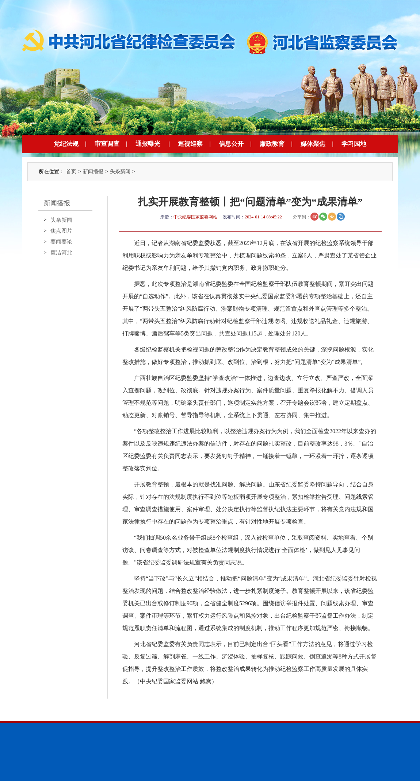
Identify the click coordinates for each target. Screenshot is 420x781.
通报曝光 (147, 143)
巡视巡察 (190, 143)
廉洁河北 (61, 253)
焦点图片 (61, 231)
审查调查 (107, 143)
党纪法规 (66, 143)
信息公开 (231, 143)
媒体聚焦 (313, 143)
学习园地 (353, 143)
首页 (71, 171)
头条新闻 (120, 171)
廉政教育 (272, 143)
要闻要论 (61, 242)
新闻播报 (93, 171)
